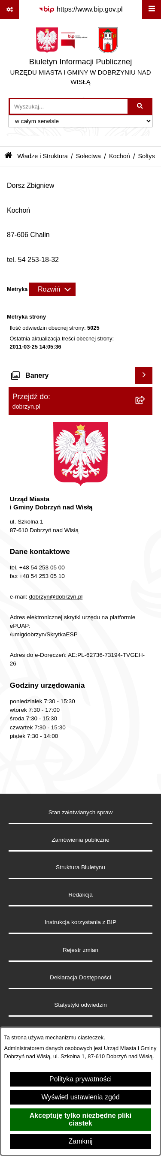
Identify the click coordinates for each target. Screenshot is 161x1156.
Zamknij (80, 1141)
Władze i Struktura (42, 156)
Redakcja (80, 894)
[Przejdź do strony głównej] (80, 58)
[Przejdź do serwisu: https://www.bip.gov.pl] (80, 9)
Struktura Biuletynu (80, 867)
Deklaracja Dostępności (80, 977)
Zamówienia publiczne (80, 840)
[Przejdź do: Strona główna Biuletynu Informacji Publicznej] (8, 156)
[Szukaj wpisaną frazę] (140, 106)
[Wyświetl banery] (143, 375)
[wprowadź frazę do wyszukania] (69, 106)
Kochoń (119, 156)
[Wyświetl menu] (151, 9)
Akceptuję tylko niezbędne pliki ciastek (80, 1119)
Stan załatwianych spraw (81, 812)
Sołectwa (88, 156)
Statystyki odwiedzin (80, 1005)
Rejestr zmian (80, 950)
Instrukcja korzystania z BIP (80, 922)
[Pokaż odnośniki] (9, 9)
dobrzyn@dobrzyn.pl (55, 596)
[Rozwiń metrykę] (52, 289)
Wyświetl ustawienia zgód (80, 1097)
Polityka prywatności (80, 1079)
